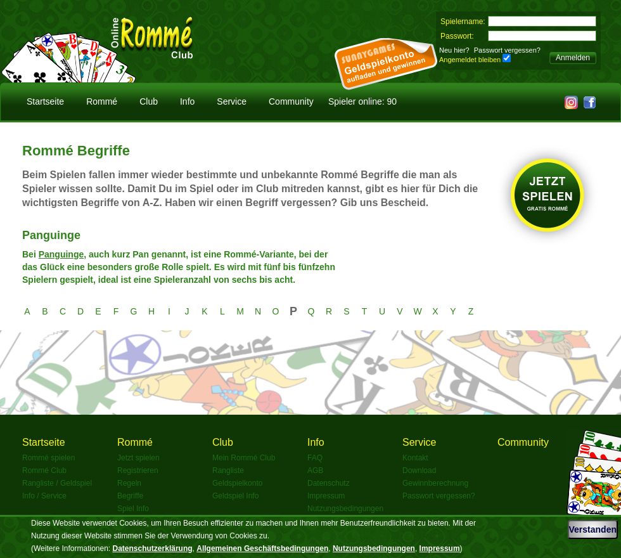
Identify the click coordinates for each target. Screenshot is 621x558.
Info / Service (44, 496)
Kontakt (415, 458)
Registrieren (137, 470)
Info (187, 101)
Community (291, 101)
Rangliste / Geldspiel (57, 483)
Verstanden (593, 529)
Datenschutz (328, 483)
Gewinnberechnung (435, 483)
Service (231, 101)
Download (419, 470)
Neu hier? (454, 50)
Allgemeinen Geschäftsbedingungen (262, 548)
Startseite (45, 101)
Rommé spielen (48, 458)
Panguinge (61, 254)
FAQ (315, 458)
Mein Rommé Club (243, 458)
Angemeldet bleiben (470, 59)
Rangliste (228, 470)
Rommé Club (44, 470)
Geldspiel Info (235, 496)
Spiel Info (133, 508)
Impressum (326, 496)
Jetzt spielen (138, 458)
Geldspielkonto (237, 483)
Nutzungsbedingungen (345, 508)
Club (148, 101)
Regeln (129, 483)
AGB (315, 470)
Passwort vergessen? (507, 50)
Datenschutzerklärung (153, 548)
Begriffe (130, 496)
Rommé (101, 101)
